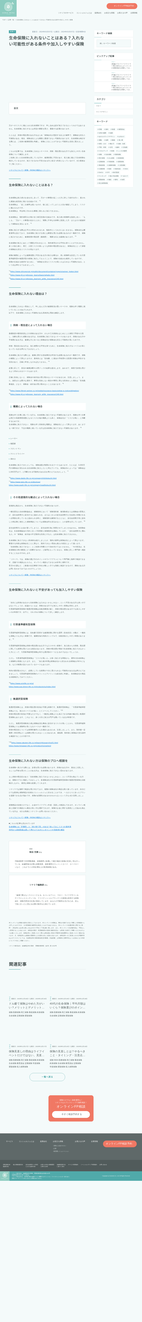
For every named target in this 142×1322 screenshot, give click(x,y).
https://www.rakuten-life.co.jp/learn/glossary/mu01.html (36, 884)
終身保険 (120, 158)
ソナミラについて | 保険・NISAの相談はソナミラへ (29, 186)
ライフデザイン (102, 112)
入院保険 (122, 165)
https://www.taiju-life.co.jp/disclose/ (26, 581)
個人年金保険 (103, 176)
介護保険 (101, 169)
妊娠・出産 (121, 144)
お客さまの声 (122, 13)
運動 (100, 140)
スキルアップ (103, 151)
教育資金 (121, 129)
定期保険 (101, 162)
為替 (113, 179)
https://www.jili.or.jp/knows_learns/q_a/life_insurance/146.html (38, 494)
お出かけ (121, 136)
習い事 (120, 140)
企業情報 (134, 13)
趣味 (117, 147)
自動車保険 (111, 165)
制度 (113, 129)
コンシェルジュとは (84, 13)
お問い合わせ (103, 1306)
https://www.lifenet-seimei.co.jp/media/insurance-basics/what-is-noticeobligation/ (47, 490)
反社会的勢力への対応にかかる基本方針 (32, 1307)
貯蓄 (100, 129)
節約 (106, 129)
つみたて (114, 176)
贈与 (106, 179)
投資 (109, 169)
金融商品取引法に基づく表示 (61, 1307)
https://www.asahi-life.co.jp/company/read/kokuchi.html (34, 584)
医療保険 (117, 154)
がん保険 (111, 158)
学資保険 (111, 162)
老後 (112, 151)
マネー (12, 31)
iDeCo (100, 172)
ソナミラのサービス (66, 13)
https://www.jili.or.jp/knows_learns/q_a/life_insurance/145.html (38, 336)
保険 (100, 154)
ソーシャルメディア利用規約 (89, 1306)
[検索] (128, 43)
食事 (106, 140)
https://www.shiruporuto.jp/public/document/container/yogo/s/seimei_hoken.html (47, 329)
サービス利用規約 (73, 1306)
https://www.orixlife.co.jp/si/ (23, 825)
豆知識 (124, 147)
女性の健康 (102, 133)
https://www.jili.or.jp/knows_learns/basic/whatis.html (34, 333)
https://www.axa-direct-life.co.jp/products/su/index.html (34, 828)
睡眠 (113, 140)
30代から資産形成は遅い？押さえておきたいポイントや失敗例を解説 (36, 971)
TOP (3, 20)
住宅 (111, 147)
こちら (31, 1316)
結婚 (111, 133)
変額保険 (123, 176)
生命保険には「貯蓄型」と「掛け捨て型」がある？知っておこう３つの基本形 (40, 968)
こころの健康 (121, 151)
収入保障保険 (122, 179)
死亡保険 (101, 158)
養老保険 (101, 165)
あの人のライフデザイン (106, 136)
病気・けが (102, 144)
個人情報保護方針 (18, 1306)
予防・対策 (102, 147)
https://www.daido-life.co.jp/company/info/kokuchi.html (36, 578)
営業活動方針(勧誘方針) (6, 1307)
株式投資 (115, 172)
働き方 (111, 144)
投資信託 (117, 169)
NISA (126, 169)
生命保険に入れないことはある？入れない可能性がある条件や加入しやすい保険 (44, 20)
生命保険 (108, 154)
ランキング (125, 172)
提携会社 (98, 13)
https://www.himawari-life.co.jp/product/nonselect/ (32, 887)
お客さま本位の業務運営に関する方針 (47, 1307)
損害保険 (120, 162)
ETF (107, 172)
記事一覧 (11, 20)
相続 (100, 179)
